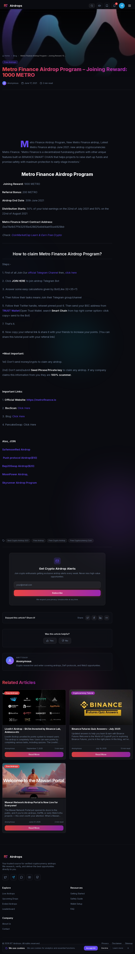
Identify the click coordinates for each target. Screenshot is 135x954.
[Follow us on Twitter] (5, 877)
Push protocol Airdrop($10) (20, 457)
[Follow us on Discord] (21, 877)
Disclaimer (117, 943)
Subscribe (57, 593)
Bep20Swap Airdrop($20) (18, 466)
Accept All (90, 948)
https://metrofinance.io (41, 399)
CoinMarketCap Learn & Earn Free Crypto (36, 235)
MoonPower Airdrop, (15, 474)
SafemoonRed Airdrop (16, 449)
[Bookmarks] (107, 6)
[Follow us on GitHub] (37, 877)
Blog (15, 56)
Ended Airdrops (9, 904)
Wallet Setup (76, 904)
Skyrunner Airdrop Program (19, 482)
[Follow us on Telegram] (13, 877)
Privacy (105, 943)
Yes (50, 640)
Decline (104, 948)
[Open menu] (129, 6)
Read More (34, 754)
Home (6, 56)
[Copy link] (106, 617)
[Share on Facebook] (94, 617)
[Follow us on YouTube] (29, 877)
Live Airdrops (8, 893)
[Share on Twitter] (87, 617)
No (65, 640)
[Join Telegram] (122, 6)
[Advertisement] (67, 115)
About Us (6, 924)
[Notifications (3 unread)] (114, 6)
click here (71, 272)
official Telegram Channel (43, 272)
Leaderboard (8, 909)
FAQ (72, 909)
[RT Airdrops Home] (12, 6)
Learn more (118, 948)
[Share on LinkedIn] (100, 617)
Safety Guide (76, 898)
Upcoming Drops (10, 898)
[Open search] (92, 6)
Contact (6, 929)
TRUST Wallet (10, 310)
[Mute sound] (99, 6)
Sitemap (129, 943)
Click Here (24, 408)
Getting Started (77, 893)
